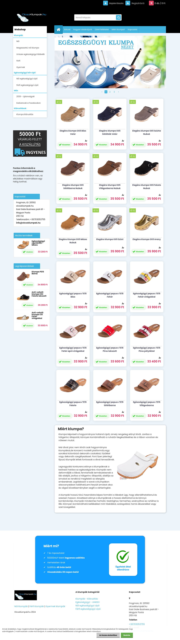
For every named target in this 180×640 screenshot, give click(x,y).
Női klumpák (21, 606)
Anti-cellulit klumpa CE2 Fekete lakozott (39, 294)
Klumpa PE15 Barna (38, 273)
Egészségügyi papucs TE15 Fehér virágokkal (146, 295)
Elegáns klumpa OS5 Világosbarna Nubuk (109, 187)
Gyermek (20, 67)
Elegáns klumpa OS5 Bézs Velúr (73, 132)
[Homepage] (60, 29)
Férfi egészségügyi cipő (27, 85)
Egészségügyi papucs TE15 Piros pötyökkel (146, 349)
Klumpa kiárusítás (24, 114)
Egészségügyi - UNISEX (87, 602)
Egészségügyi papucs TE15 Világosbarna (146, 404)
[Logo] (31, 16)
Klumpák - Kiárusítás (86, 598)
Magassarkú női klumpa (27, 47)
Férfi (18, 60)
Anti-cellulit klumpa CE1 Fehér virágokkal (37, 315)
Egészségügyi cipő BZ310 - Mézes (38, 243)
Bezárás (127, 635)
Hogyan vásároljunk (82, 29)
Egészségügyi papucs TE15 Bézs (73, 295)
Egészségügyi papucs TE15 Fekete (73, 404)
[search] (118, 17)
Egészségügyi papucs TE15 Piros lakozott (109, 349)
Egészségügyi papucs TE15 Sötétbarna (109, 404)
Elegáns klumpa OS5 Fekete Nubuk (146, 187)
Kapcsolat (132, 29)
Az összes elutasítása (108, 635)
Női (17, 41)
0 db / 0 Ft (159, 3)
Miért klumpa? (118, 29)
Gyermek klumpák (55, 606)
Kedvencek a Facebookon (28, 103)
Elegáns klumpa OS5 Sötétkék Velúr (109, 132)
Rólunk (67, 29)
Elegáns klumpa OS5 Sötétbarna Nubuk (73, 187)
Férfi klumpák (36, 606)
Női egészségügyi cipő (27, 78)
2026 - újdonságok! (25, 96)
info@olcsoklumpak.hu (28, 222)
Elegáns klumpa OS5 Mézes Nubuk (73, 241)
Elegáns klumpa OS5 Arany (147, 239)
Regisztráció (137, 3)
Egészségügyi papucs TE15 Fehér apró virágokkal (73, 349)
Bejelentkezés (116, 3)
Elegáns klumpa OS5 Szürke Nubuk (146, 132)
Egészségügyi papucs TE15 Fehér (109, 295)
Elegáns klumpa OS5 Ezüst (109, 239)
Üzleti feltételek (102, 29)
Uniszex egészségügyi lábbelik (30, 54)
